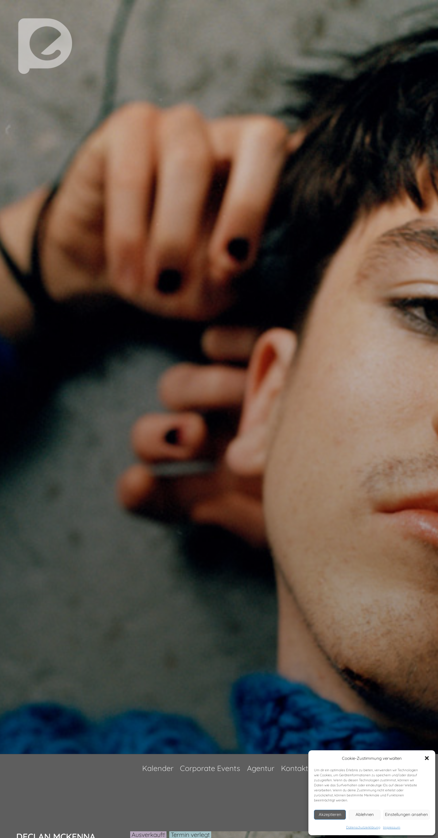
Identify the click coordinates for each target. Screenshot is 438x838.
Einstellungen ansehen (406, 814)
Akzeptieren (330, 814)
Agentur (260, 768)
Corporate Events (210, 768)
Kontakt (294, 768)
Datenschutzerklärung (363, 827)
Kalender (157, 768)
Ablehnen (365, 814)
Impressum (391, 827)
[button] (427, 758)
